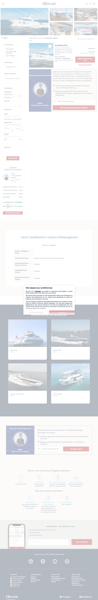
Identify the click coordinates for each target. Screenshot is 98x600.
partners (38, 291)
